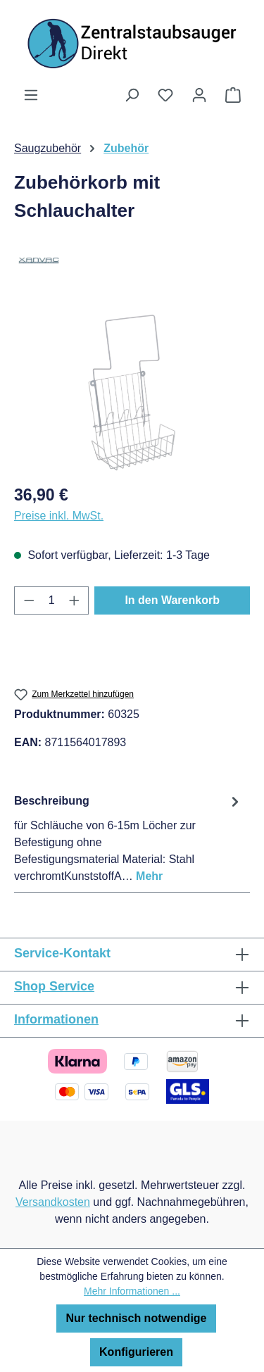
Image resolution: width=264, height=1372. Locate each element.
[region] (132, 392)
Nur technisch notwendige (135, 1318)
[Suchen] (132, 95)
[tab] (128, 838)
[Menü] (31, 95)
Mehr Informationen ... (132, 1291)
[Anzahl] (52, 600)
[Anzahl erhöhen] (74, 600)
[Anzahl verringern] (29, 600)
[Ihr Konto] (199, 95)
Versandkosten (52, 1202)
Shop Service (54, 986)
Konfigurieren (136, 1352)
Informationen (56, 1019)
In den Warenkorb (172, 600)
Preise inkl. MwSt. (58, 516)
